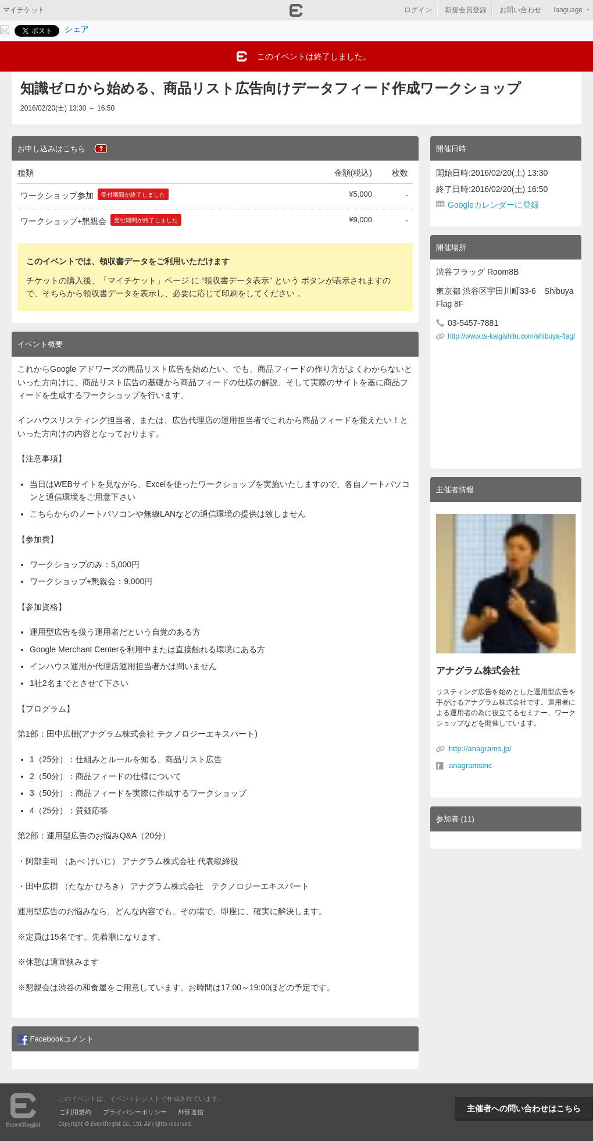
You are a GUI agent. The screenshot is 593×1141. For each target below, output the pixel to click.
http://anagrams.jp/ (480, 748)
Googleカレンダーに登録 (493, 204)
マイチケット (24, 10)
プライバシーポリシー (135, 1111)
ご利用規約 (75, 1111)
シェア (77, 29)
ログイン (418, 10)
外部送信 (190, 1111)
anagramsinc (470, 765)
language (568, 10)
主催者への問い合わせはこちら (524, 1108)
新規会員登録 (466, 10)
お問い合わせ (520, 10)
